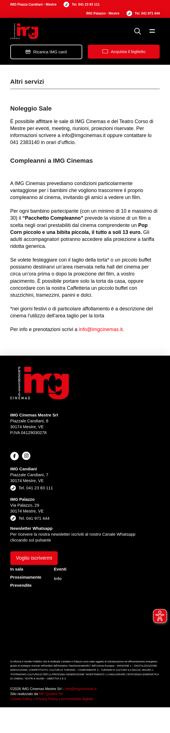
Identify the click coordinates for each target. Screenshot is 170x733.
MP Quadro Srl (51, 694)
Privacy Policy (46, 699)
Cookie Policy (21, 699)
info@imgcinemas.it (101, 329)
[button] (137, 31)
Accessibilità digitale (77, 699)
